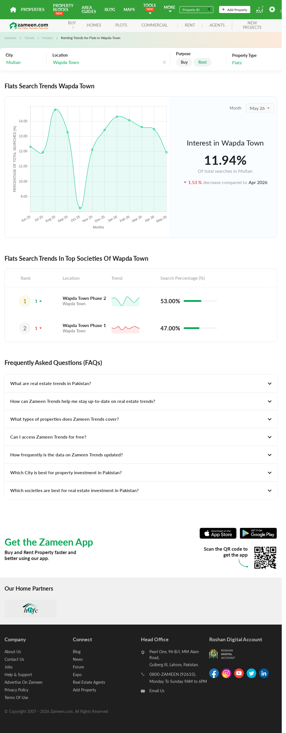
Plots (121, 25)
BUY (72, 24)
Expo (77, 674)
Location (60, 55)
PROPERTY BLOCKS (63, 9)
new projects (252, 25)
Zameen (10, 37)
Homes (94, 25)
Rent (202, 62)
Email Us (156, 690)
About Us (13, 651)
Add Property (234, 9)
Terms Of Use (16, 697)
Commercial (154, 25)
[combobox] (25, 62)
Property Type (244, 55)
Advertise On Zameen (24, 682)
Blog (110, 9)
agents (217, 25)
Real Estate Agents (89, 682)
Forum (78, 667)
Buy (184, 62)
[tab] (141, 383)
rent (190, 25)
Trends (29, 37)
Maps (129, 9)
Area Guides (89, 9)
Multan (47, 37)
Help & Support (18, 674)
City (9, 55)
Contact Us (14, 659)
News (78, 659)
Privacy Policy (16, 690)
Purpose (183, 54)
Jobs (8, 667)
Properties (33, 9)
